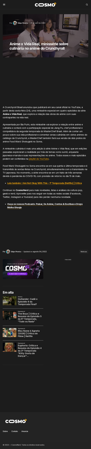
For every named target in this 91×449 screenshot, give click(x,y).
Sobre (5, 431)
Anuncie (24, 431)
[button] (4, 4)
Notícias (84, 252)
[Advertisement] (45, 82)
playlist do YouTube (39, 158)
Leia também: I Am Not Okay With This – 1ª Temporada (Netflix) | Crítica (44, 183)
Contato (14, 431)
